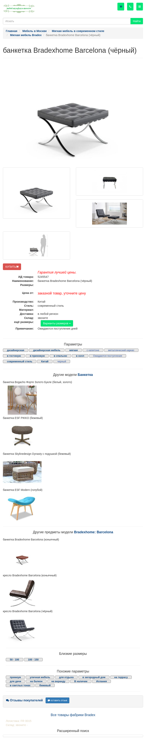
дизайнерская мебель (46, 350)
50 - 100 (14, 659)
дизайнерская (15, 350)
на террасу (121, 677)
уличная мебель (40, 677)
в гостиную (14, 355)
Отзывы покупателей (24, 700)
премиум (15, 677)
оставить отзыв (57, 700)
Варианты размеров (57, 323)
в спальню (60, 355)
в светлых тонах (20, 685)
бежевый (45, 685)
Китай (44, 361)
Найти (137, 21)
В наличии (80, 681)
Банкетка (85, 375)
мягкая (73, 350)
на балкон (36, 681)
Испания (101, 681)
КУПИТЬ (12, 266)
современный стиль (19, 361)
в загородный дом (93, 677)
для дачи (15, 681)
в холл (80, 355)
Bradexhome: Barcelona (93, 532)
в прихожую (37, 355)
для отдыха (66, 677)
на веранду (58, 681)
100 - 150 (33, 659)
